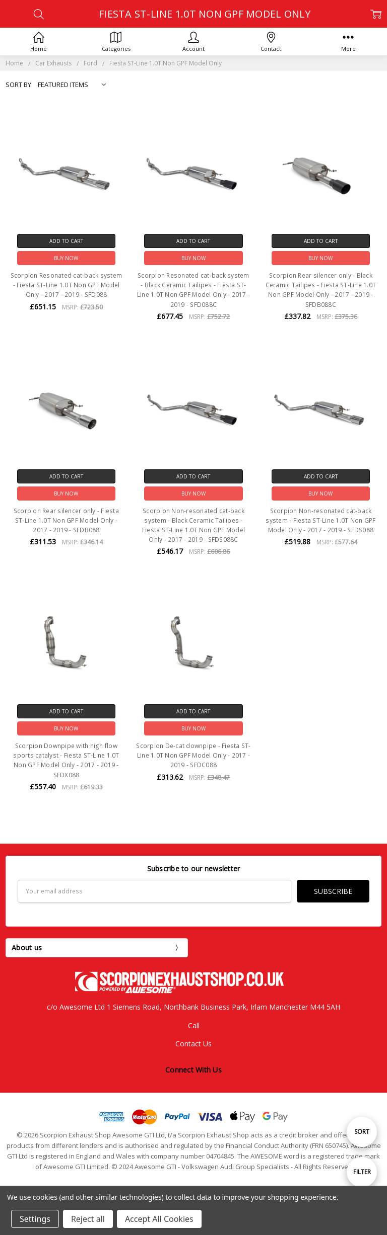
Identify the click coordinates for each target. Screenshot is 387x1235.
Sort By (18, 84)
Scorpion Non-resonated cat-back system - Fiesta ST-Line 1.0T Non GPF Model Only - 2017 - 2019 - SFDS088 (320, 520)
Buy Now (66, 258)
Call (194, 1025)
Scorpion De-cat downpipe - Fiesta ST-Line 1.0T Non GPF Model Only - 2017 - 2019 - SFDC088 (193, 755)
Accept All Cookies (159, 1218)
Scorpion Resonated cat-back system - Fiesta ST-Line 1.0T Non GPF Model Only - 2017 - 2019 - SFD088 (66, 285)
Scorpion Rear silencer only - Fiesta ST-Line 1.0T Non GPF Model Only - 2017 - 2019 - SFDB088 (66, 520)
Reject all (88, 1218)
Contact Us (193, 1043)
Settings (35, 1218)
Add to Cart (66, 240)
